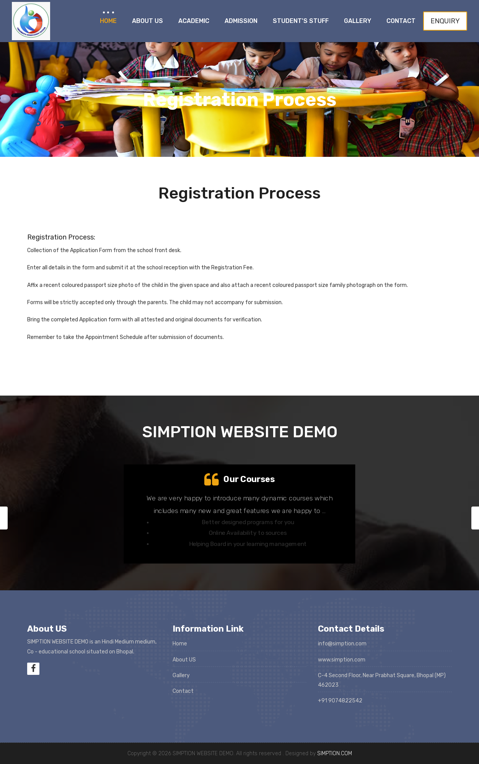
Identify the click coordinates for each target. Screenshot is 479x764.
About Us (147, 20)
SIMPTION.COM (334, 753)
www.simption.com (341, 659)
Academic (193, 20)
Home (108, 20)
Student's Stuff (301, 20)
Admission (241, 20)
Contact (400, 20)
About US (184, 659)
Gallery (357, 20)
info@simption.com (342, 643)
